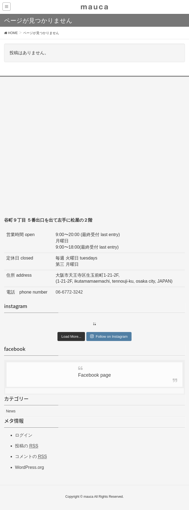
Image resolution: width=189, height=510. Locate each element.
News (11, 411)
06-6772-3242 (69, 292)
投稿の (26, 445)
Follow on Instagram (108, 336)
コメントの (31, 456)
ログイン (23, 435)
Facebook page (94, 375)
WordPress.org (29, 467)
